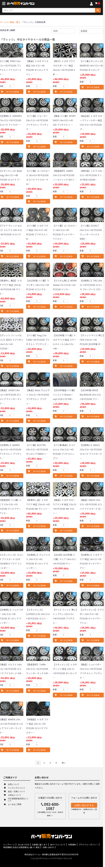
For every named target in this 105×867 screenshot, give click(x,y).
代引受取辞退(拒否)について (18, 799)
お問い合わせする (84, 805)
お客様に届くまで (39, 844)
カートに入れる (39, 92)
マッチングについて (16, 788)
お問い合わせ (48, 847)
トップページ (9, 844)
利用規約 (72, 844)
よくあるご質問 (14, 804)
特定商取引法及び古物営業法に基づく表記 (21, 847)
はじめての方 (23, 844)
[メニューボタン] (4, 4)
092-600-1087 (52, 806)
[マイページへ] (91, 4)
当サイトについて (57, 844)
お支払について (14, 795)
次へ (63, 762)
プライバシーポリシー (88, 844)
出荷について (13, 784)
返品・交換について (16, 791)
